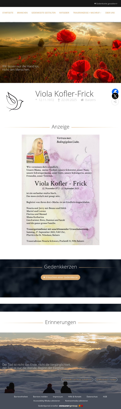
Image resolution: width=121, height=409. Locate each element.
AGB (105, 396)
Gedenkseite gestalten (105, 3)
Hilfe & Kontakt (74, 396)
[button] (115, 101)
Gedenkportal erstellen (60, 405)
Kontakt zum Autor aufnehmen (77, 379)
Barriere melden (40, 396)
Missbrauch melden (106, 379)
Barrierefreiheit (21, 396)
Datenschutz (92, 396)
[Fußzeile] (60, 398)
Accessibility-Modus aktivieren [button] (46, 400)
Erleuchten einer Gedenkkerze (60, 277)
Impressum (58, 396)
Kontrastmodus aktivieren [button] (76, 400)
